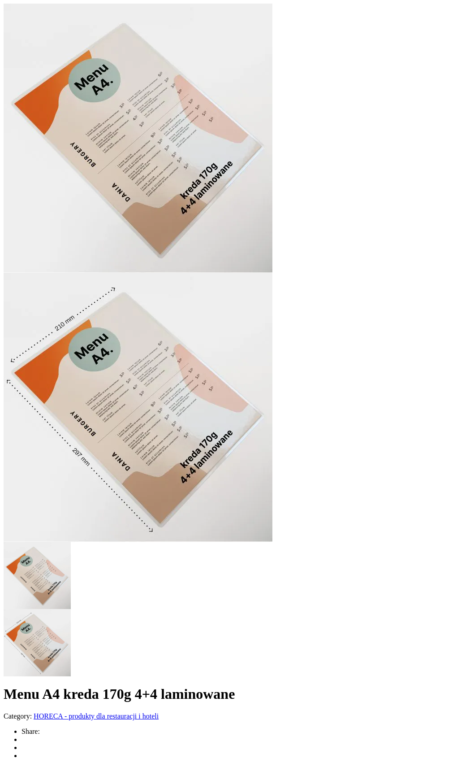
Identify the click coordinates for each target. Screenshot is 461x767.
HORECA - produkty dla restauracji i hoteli (96, 716)
